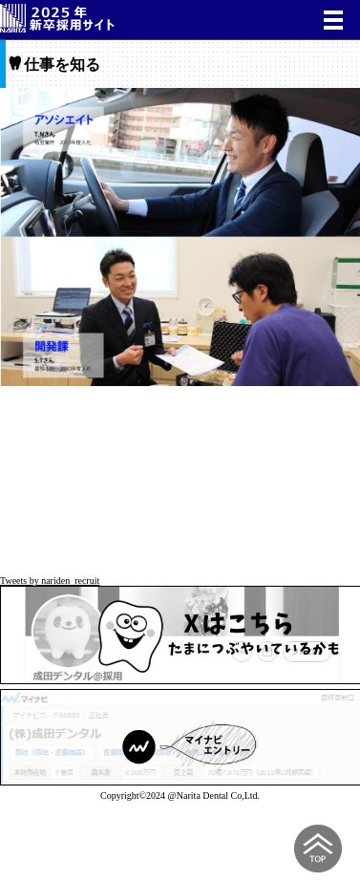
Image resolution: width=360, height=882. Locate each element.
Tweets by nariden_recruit (49, 580)
